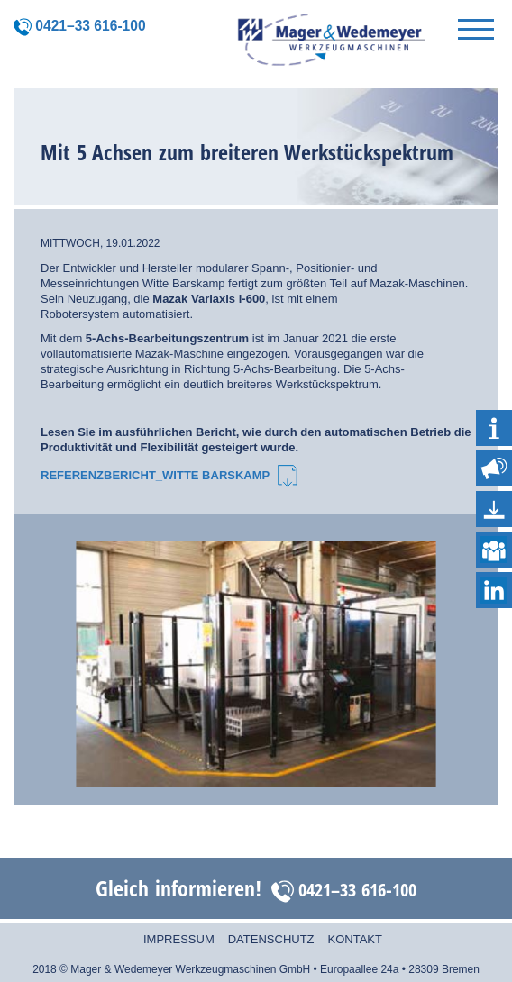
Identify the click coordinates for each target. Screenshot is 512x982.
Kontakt (355, 939)
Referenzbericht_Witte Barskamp (169, 475)
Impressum (179, 939)
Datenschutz (271, 939)
